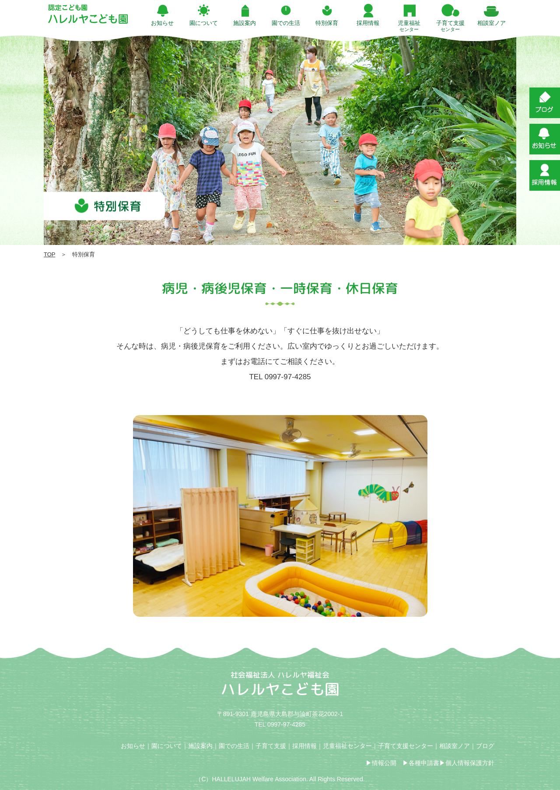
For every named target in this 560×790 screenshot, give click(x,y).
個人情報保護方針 (469, 762)
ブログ (485, 745)
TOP (49, 254)
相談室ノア (454, 745)
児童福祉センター (347, 745)
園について (166, 745)
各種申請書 (424, 762)
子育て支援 (271, 745)
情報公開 (384, 762)
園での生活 (234, 745)
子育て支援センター (405, 745)
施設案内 (200, 745)
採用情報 (304, 745)
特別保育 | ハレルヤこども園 (88, 14)
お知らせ (133, 745)
